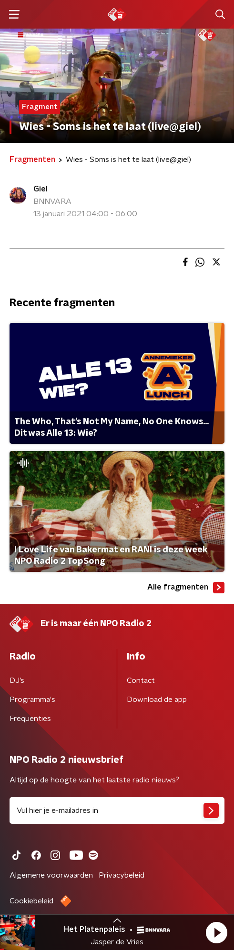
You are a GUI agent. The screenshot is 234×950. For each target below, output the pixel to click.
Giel (40, 189)
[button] (216, 932)
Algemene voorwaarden (51, 875)
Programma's (32, 699)
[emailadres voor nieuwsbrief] (117, 810)
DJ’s (17, 680)
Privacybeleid (121, 875)
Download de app (157, 699)
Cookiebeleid (31, 901)
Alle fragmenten (185, 587)
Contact (141, 680)
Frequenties (30, 718)
